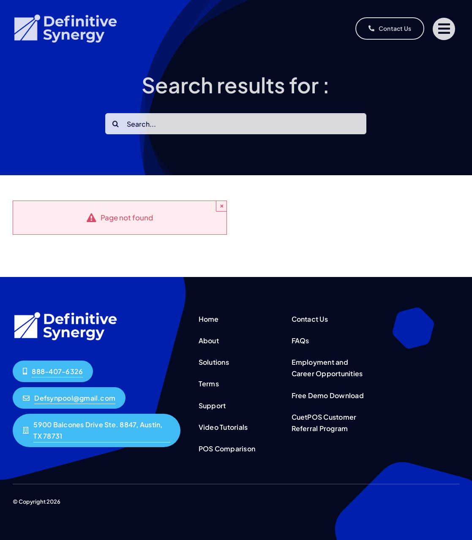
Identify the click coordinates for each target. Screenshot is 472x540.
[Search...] (235, 125)
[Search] (115, 125)
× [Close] (222, 205)
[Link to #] (444, 29)
